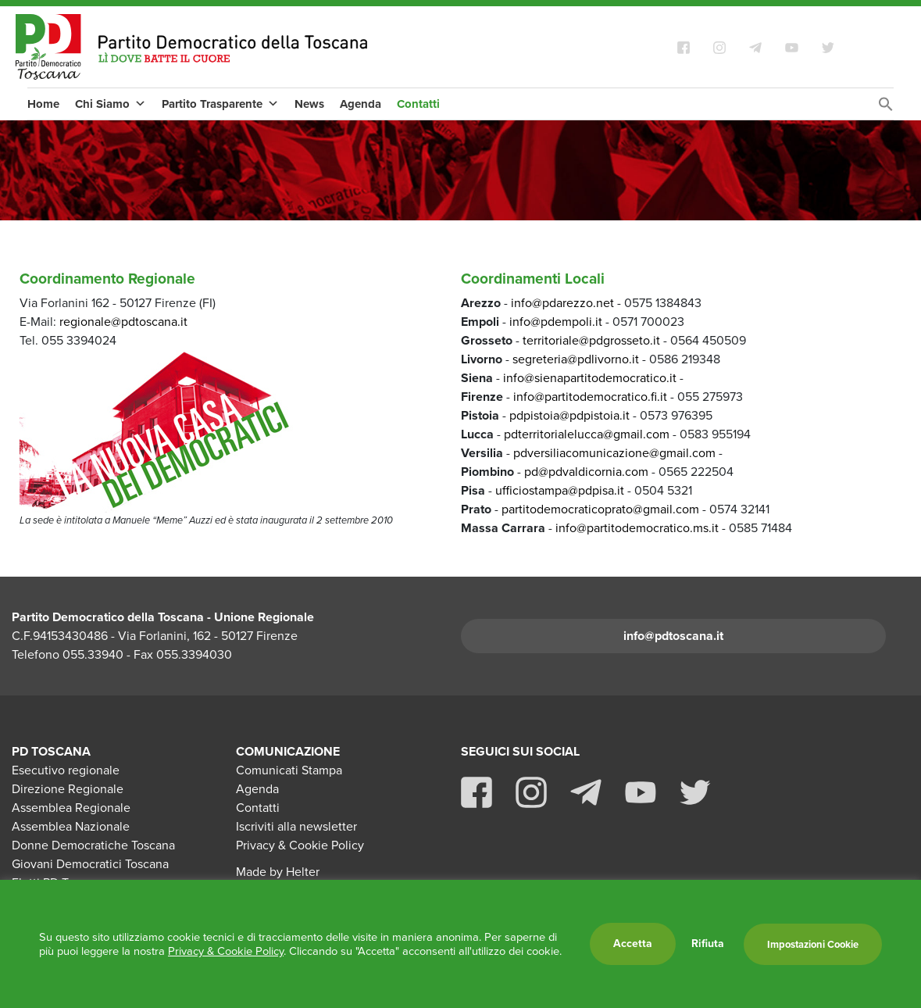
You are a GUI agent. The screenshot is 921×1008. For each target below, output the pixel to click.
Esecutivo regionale (66, 770)
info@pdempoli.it (555, 322)
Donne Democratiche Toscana (93, 845)
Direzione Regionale (67, 789)
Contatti (418, 104)
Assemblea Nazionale (71, 826)
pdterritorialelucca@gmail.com (588, 434)
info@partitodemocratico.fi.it (590, 397)
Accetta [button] (632, 943)
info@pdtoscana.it (673, 636)
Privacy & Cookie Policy (300, 845)
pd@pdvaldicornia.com (586, 472)
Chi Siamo (110, 104)
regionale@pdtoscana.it (123, 322)
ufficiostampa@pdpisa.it (559, 490)
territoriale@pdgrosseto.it (591, 340)
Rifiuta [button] (707, 944)
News (309, 104)
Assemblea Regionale (71, 808)
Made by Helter (277, 872)
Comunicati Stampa (289, 770)
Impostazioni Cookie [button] (813, 944)
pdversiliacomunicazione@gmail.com (614, 453)
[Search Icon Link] (886, 108)
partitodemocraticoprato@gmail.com (600, 509)
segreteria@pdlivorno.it (575, 359)
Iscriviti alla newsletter (296, 826)
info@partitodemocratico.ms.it (637, 528)
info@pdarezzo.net (562, 303)
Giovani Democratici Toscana (90, 864)
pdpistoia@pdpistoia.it (571, 415)
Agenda (360, 104)
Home (43, 104)
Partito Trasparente (220, 104)
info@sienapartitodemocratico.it (589, 378)
